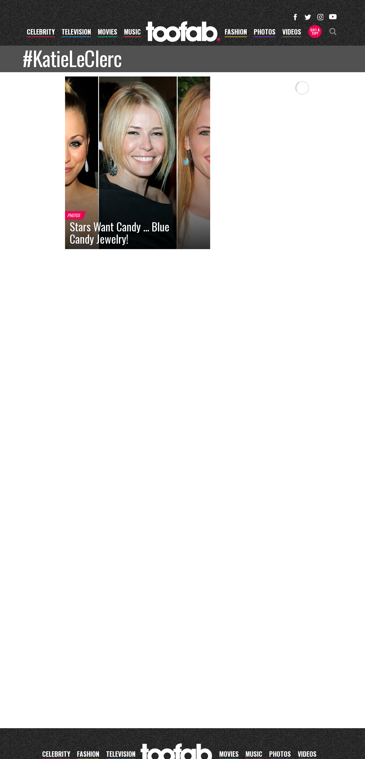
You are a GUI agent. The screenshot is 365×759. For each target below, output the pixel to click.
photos (264, 33)
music (132, 33)
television (76, 33)
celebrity (41, 33)
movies (107, 33)
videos (291, 33)
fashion (236, 33)
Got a (315, 31)
